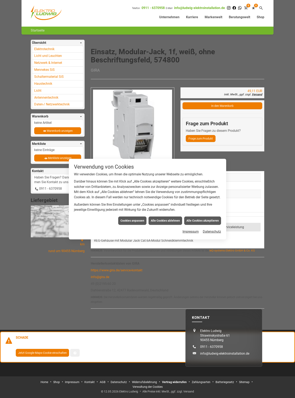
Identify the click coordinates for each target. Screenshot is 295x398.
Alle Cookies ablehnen (165, 213)
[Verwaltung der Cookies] (75, 353)
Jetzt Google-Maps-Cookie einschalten (42, 352)
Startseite (37, 30)
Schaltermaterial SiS (49, 77)
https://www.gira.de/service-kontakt (116, 270)
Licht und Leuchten (48, 56)
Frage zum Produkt (200, 138)
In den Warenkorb (222, 105)
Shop (260, 17)
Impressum (191, 225)
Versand (257, 94)
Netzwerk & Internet (48, 63)
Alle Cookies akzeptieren (202, 213)
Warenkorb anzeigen (60, 130)
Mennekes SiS (44, 70)
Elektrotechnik (44, 49)
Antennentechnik (46, 97)
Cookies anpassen (132, 213)
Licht (37, 90)
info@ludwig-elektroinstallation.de (199, 8)
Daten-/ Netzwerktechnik (52, 104)
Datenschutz (212, 225)
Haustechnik (43, 84)
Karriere (192, 17)
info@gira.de (100, 277)
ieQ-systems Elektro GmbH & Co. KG (232, 250)
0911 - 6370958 (153, 8)
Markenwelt (213, 17)
